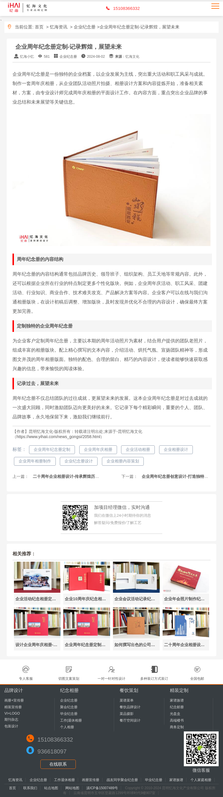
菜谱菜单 (127, 700)
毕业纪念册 (69, 714)
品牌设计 (13, 690)
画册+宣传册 (14, 700)
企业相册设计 (176, 449)
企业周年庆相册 (98, 449)
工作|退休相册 (71, 720)
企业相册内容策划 (123, 461)
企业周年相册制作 (35, 461)
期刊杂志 (11, 720)
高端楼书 (177, 720)
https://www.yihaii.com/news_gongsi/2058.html (58, 436)
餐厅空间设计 (130, 720)
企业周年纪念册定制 (52, 449)
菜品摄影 (127, 714)
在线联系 (58, 764)
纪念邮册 (177, 707)
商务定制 (177, 727)
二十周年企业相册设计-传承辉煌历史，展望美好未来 (80, 476)
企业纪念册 (85, 26)
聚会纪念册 (69, 707)
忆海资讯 (58, 26)
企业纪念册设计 (78, 461)
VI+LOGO (12, 713)
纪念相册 (69, 690)
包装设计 (11, 726)
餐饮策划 (129, 690)
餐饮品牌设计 (130, 707)
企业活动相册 (138, 449)
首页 (39, 26)
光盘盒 (175, 714)
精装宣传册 (13, 707)
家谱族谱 (177, 700)
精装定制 (179, 690)
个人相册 (67, 727)
